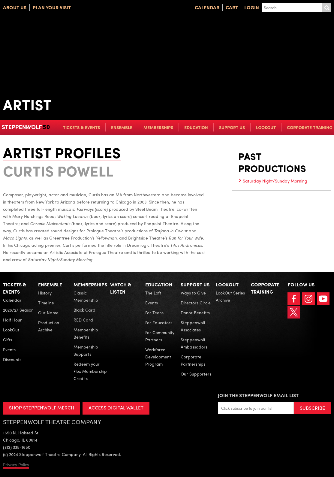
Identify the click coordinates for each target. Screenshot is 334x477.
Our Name (48, 312)
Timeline (46, 303)
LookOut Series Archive (230, 296)
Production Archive (48, 326)
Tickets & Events (81, 127)
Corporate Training (309, 127)
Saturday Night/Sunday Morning (275, 181)
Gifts (7, 340)
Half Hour (12, 320)
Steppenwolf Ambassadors (194, 343)
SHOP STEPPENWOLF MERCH (41, 407)
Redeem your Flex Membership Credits (90, 371)
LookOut (266, 127)
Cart (232, 7)
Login (251, 7)
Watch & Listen (120, 288)
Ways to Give (193, 293)
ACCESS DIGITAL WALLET (116, 407)
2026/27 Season (18, 310)
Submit (326, 7)
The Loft (153, 293)
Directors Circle (196, 303)
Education (196, 127)
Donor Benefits (195, 312)
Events (9, 349)
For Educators (158, 322)
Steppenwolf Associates (193, 326)
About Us (14, 7)
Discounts (12, 359)
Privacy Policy (16, 464)
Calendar (207, 7)
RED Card (83, 320)
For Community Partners (159, 336)
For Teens (154, 312)
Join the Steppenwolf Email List (258, 395)
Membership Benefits (86, 333)
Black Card (84, 310)
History (45, 293)
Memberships (158, 127)
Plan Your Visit (52, 7)
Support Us (232, 127)
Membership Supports (86, 350)
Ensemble (121, 127)
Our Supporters (196, 374)
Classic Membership (86, 296)
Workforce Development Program (158, 356)
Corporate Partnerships (193, 360)
